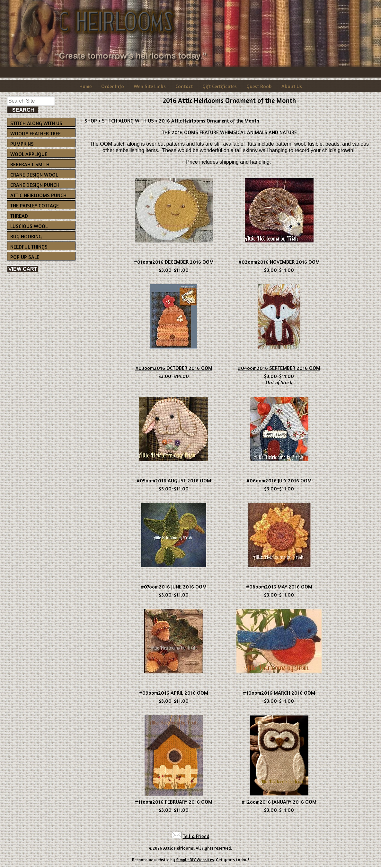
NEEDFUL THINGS (29, 246)
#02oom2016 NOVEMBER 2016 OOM (279, 262)
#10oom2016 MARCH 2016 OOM (279, 692)
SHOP (90, 120)
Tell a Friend (196, 836)
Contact (184, 86)
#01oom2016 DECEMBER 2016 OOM (174, 262)
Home (85, 86)
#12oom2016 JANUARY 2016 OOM (279, 802)
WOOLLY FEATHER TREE (35, 133)
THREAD (19, 216)
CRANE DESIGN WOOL (34, 174)
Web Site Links (150, 86)
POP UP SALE (24, 257)
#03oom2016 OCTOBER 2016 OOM (173, 368)
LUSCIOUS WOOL (29, 226)
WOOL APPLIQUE (28, 154)
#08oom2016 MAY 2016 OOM (279, 586)
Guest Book (259, 86)
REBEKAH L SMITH (29, 164)
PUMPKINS (22, 144)
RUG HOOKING (26, 236)
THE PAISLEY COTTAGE (34, 205)
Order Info (112, 86)
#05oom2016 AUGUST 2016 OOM (174, 480)
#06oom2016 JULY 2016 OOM (279, 480)
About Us (291, 86)
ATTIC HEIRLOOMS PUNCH (38, 195)
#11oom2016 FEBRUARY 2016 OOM (173, 802)
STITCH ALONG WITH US (36, 123)
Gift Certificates (219, 86)
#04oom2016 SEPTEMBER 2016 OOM (279, 368)
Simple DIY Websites (195, 859)
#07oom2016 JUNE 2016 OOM (174, 586)
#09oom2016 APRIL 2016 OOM (173, 692)
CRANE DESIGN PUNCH (34, 185)
